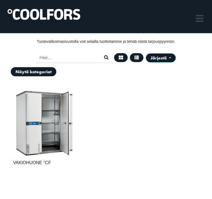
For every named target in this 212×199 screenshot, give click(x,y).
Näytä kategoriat (33, 72)
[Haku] (106, 58)
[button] (161, 57)
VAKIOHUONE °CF (32, 162)
